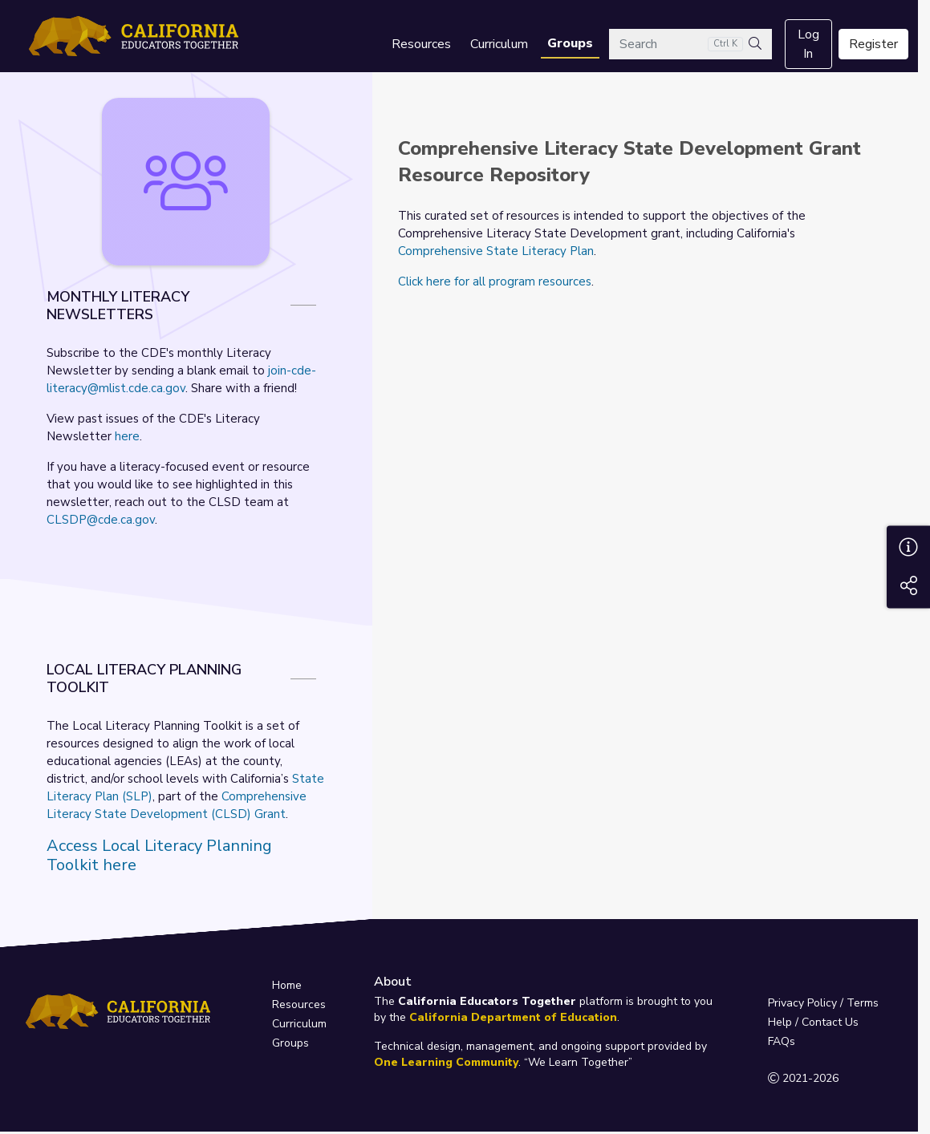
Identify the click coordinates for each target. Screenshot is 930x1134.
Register (873, 44)
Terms (863, 1002)
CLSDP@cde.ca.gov (101, 520)
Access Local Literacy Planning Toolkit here (159, 855)
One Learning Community (446, 1062)
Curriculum (499, 44)
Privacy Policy (802, 1002)
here (127, 436)
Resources (421, 44)
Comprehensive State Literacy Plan (496, 251)
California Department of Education (513, 1017)
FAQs (781, 1041)
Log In (808, 44)
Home (287, 985)
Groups (570, 43)
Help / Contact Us (813, 1022)
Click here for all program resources (494, 281)
